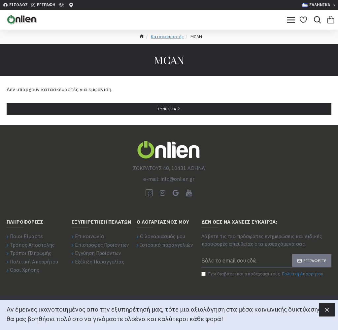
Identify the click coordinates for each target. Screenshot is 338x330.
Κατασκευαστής (167, 37)
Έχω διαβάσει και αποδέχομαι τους (262, 274)
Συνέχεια (167, 108)
